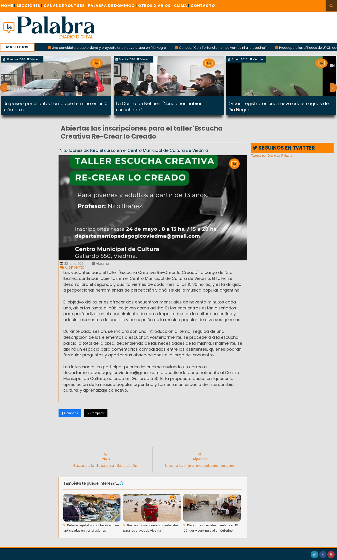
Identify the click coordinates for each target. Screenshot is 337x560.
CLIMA (182, 5)
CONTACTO (203, 5)
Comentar (73, 267)
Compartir (70, 413)
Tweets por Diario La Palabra (271, 155)
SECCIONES (30, 5)
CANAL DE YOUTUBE (65, 5)
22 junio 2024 (73, 263)
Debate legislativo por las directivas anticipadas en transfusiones (91, 528)
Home (8, 5)
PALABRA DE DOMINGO (112, 5)
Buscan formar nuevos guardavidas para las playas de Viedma (150, 528)
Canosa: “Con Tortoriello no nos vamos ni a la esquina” (226, 47)
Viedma (100, 263)
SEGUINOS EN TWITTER (284, 147)
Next (333, 87)
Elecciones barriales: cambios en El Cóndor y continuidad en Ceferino (210, 528)
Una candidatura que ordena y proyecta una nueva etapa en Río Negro (113, 47)
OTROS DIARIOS (155, 5)
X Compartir (95, 413)
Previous (3, 87)
